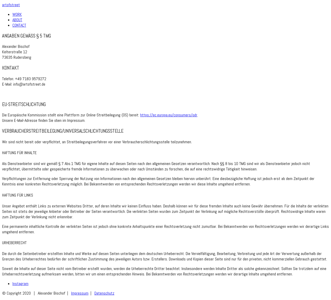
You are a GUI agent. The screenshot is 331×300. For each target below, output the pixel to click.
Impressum (79, 293)
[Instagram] (20, 283)
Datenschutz (104, 293)
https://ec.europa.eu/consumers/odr (168, 115)
